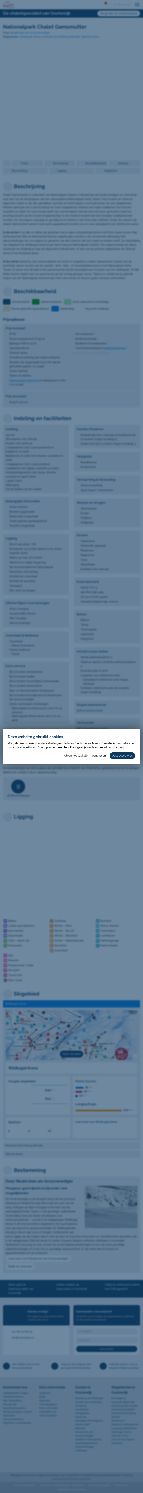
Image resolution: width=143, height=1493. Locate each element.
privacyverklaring (25, 747)
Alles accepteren (122, 755)
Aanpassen (99, 755)
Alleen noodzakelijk (76, 755)
